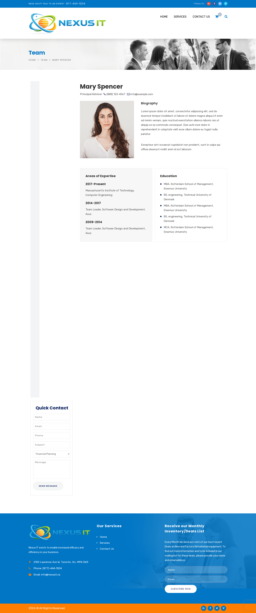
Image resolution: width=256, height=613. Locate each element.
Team (44, 60)
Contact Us (201, 16)
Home (164, 16)
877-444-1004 (75, 3)
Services (180, 16)
